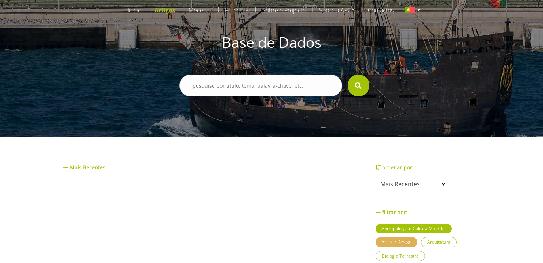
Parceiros (237, 10)
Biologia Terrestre (400, 256)
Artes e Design (396, 242)
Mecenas (200, 10)
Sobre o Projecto (284, 10)
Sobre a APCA (337, 10)
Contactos (381, 10)
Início (134, 10)
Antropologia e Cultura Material (413, 228)
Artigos (165, 10)
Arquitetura (439, 242)
